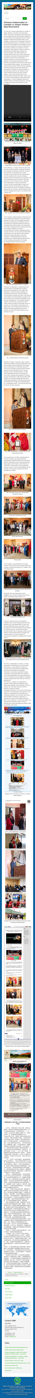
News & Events (9, 1282)
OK (25, 18)
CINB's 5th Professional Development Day (16, 1347)
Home (6, 1279)
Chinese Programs (10, 1285)
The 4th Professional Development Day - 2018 (17, 1363)
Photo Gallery (8, 1291)
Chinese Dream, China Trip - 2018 (14, 1360)
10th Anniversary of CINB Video (13, 1368)
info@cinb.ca (12, 1336)
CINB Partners (9, 1294)
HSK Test (7, 1288)
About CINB (8, 1297)
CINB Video (8, 1370)
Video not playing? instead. (17, 103)
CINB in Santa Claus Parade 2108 (14, 1350)
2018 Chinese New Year (11, 1365)
